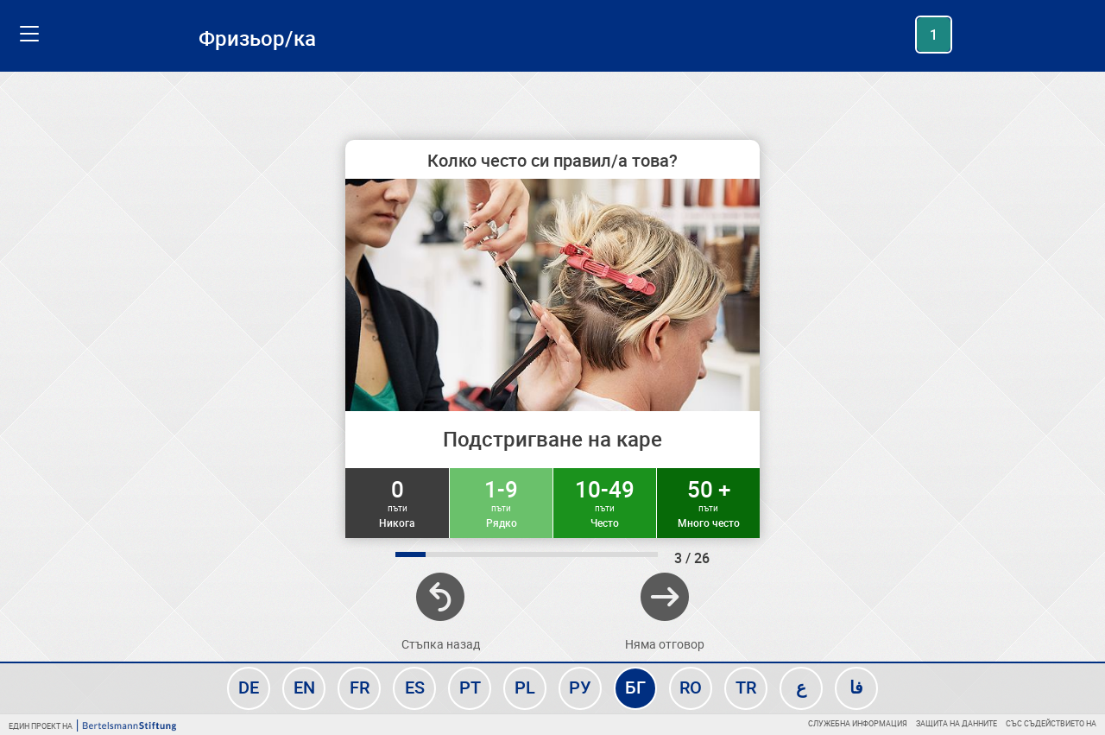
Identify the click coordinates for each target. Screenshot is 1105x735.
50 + (708, 501)
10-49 (604, 501)
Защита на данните (956, 723)
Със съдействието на (1051, 723)
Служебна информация (857, 723)
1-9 (501, 501)
